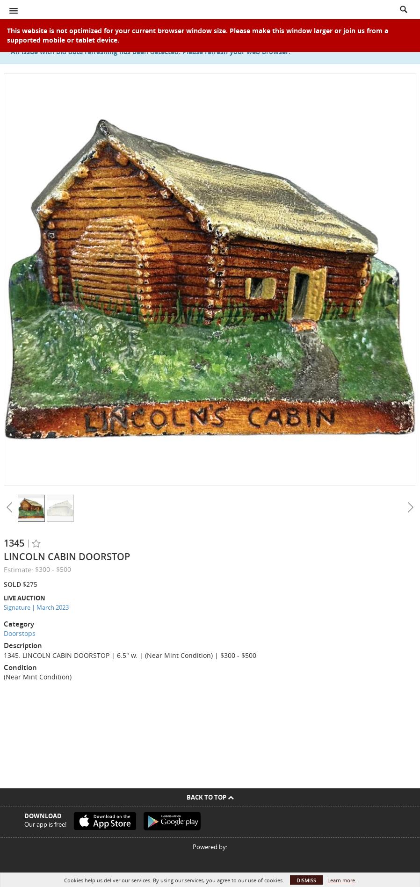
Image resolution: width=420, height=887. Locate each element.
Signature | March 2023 (36, 607)
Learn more (341, 880)
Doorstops (20, 633)
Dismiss (306, 880)
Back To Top (210, 797)
